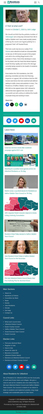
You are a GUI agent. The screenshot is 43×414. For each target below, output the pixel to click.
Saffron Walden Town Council (14, 329)
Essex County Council (12, 327)
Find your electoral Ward (13, 343)
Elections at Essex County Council (16, 360)
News (7, 300)
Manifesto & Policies (11, 295)
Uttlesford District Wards (13, 355)
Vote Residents (10, 305)
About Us (8, 293)
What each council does (13, 322)
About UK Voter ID (11, 350)
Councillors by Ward (11, 298)
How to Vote (9, 348)
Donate (7, 308)
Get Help (8, 310)
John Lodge (31, 29)
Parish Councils (10, 334)
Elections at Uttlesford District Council (17, 358)
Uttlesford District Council (13, 324)
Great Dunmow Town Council (14, 332)
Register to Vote (10, 345)
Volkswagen (9, 37)
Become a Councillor (12, 353)
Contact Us (8, 313)
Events (7, 303)
